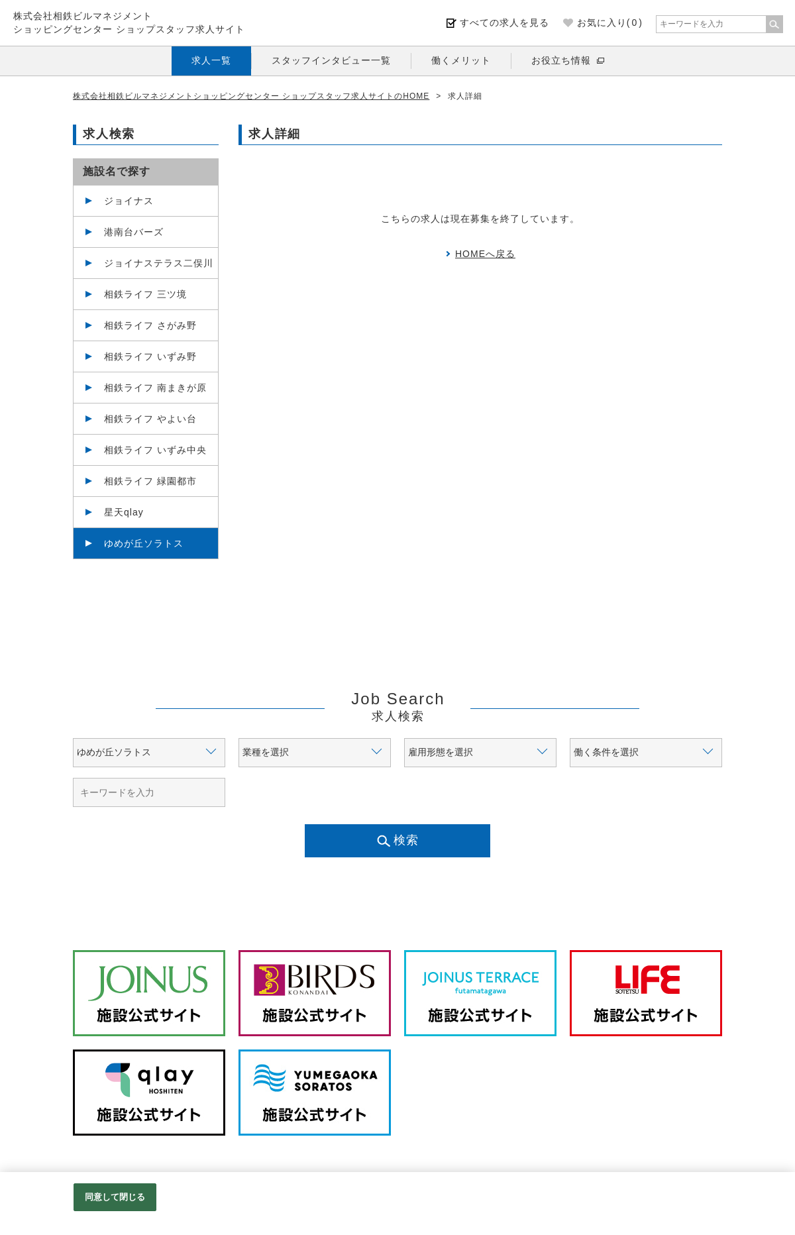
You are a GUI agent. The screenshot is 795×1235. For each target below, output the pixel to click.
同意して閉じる (115, 1197)
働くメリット (461, 60)
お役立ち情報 (561, 60)
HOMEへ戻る (485, 253)
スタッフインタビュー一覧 (331, 60)
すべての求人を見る (504, 22)
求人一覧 (211, 60)
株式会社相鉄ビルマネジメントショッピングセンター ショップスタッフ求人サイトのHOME (251, 96)
